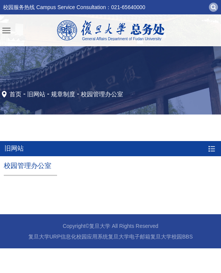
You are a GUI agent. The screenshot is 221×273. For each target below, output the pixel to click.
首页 (15, 94)
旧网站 (36, 94)
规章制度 (63, 94)
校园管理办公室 (102, 94)
